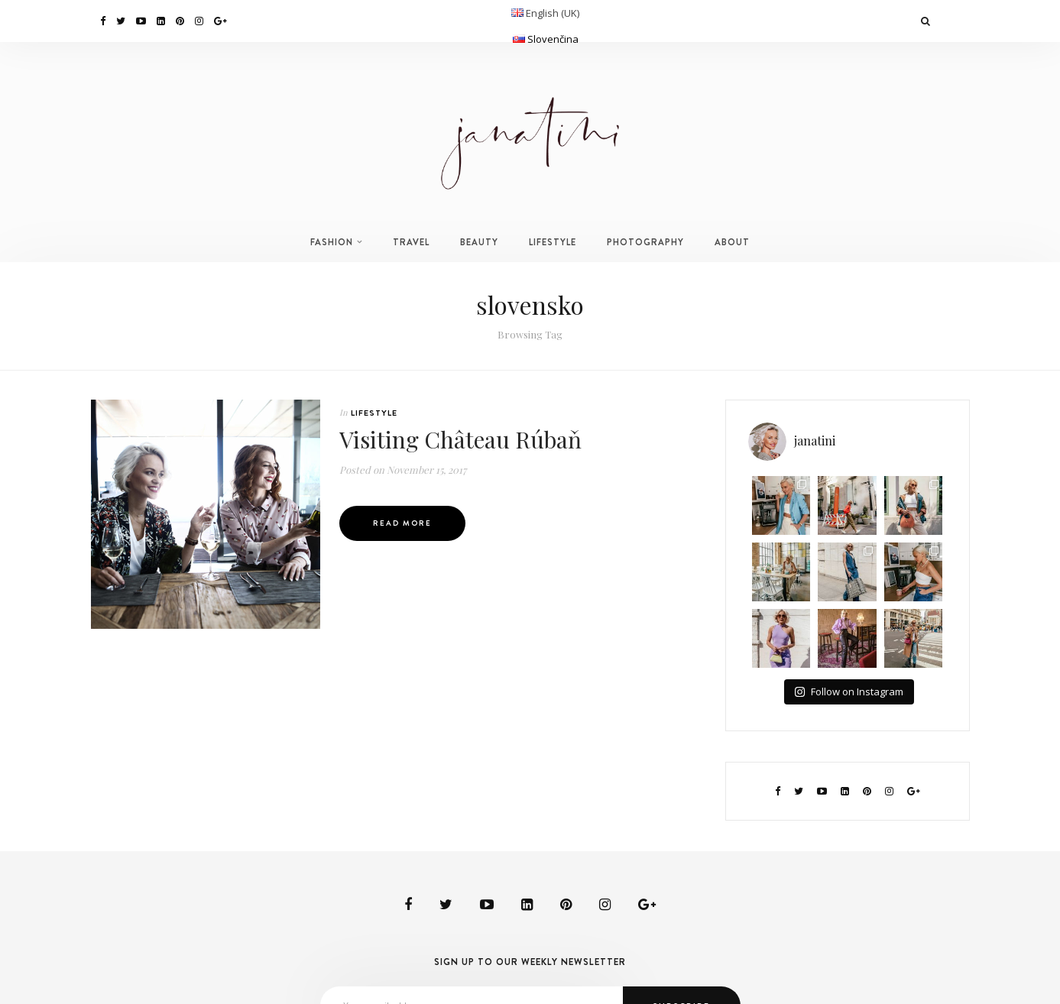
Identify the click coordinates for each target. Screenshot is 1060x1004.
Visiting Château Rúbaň (460, 439)
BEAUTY (479, 242)
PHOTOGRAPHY (645, 242)
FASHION (331, 242)
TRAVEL (411, 242)
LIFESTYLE (552, 242)
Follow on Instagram (849, 691)
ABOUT (732, 242)
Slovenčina (553, 39)
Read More (402, 523)
